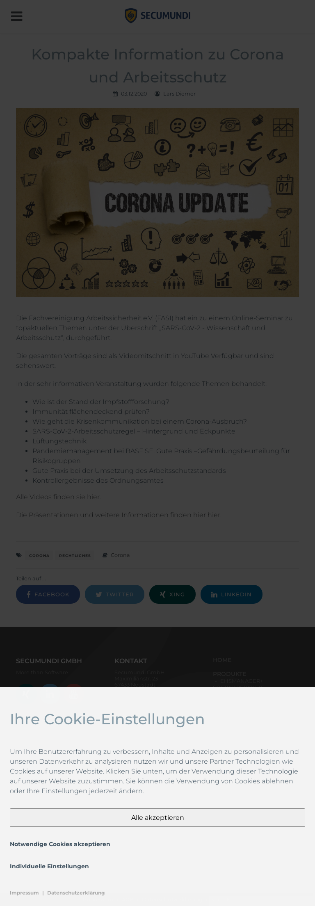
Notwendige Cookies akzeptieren (60, 844)
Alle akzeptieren (157, 818)
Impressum (24, 893)
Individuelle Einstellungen (49, 866)
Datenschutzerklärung (76, 893)
